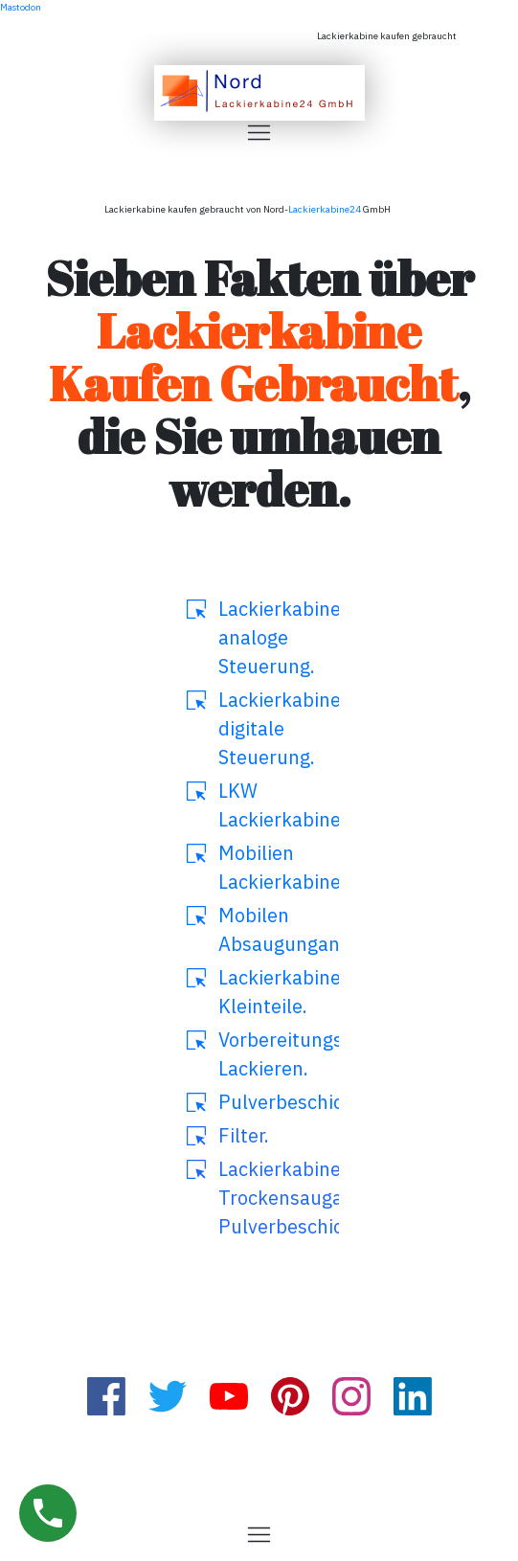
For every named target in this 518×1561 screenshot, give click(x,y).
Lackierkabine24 (324, 209)
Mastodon (20, 7)
